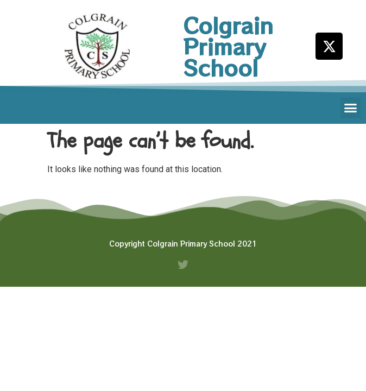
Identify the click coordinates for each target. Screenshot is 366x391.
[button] (350, 108)
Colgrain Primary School (228, 46)
